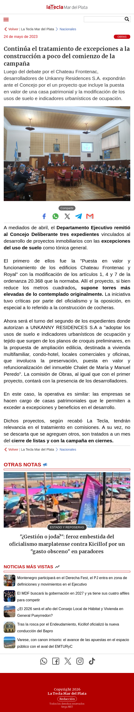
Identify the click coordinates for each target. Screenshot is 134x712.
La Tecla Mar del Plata (37, 29)
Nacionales (68, 29)
